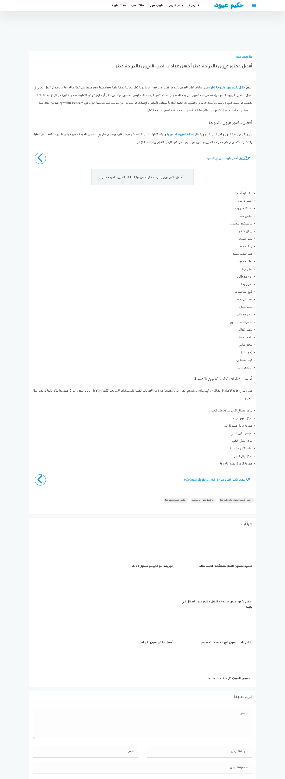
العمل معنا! (133, 756)
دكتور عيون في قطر (174, 500)
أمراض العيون (176, 5)
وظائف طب (137, 5)
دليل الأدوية (115, 756)
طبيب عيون (156, 5)
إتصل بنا (175, 756)
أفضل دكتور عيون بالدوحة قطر (235, 500)
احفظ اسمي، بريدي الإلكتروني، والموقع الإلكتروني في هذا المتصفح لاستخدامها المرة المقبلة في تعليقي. (189, 708)
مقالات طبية (119, 5)
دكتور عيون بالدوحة (202, 500)
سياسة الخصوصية (155, 756)
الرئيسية (194, 5)
